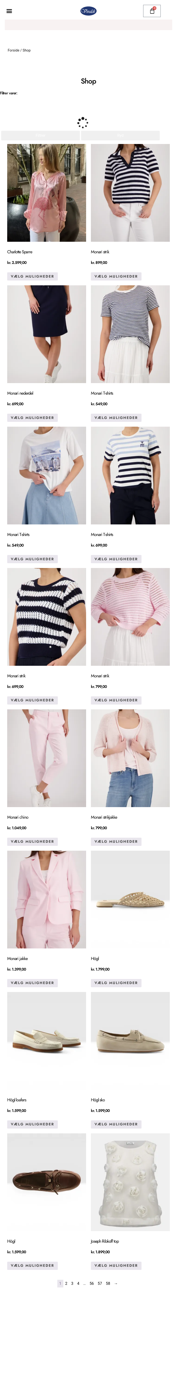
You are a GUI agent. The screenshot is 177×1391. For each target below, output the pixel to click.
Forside (13, 50)
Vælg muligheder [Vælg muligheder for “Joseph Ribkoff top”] (116, 1265)
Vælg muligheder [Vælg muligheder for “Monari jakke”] (32, 983)
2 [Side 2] (66, 1283)
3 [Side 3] (72, 1283)
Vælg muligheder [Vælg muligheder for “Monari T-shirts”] (116, 417)
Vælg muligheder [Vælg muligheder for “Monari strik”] (116, 276)
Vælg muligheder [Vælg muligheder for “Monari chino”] (32, 841)
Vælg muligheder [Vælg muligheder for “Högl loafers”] (32, 1124)
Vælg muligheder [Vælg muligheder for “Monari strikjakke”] (116, 841)
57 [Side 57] (100, 1283)
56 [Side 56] (91, 1283)
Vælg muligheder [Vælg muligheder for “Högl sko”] (116, 1124)
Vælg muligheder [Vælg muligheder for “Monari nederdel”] (32, 417)
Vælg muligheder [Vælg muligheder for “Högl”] (116, 983)
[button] (9, 11)
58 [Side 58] (108, 1283)
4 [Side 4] (78, 1283)
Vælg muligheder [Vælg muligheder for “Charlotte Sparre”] (32, 276)
